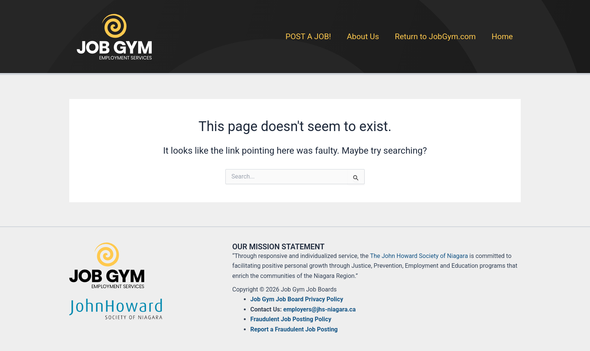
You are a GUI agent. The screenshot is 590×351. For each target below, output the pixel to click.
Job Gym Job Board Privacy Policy (296, 299)
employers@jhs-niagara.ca (319, 309)
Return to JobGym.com (435, 36)
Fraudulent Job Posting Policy (290, 319)
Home (502, 36)
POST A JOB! (308, 36)
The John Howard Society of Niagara (419, 255)
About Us (363, 36)
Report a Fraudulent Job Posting (294, 329)
